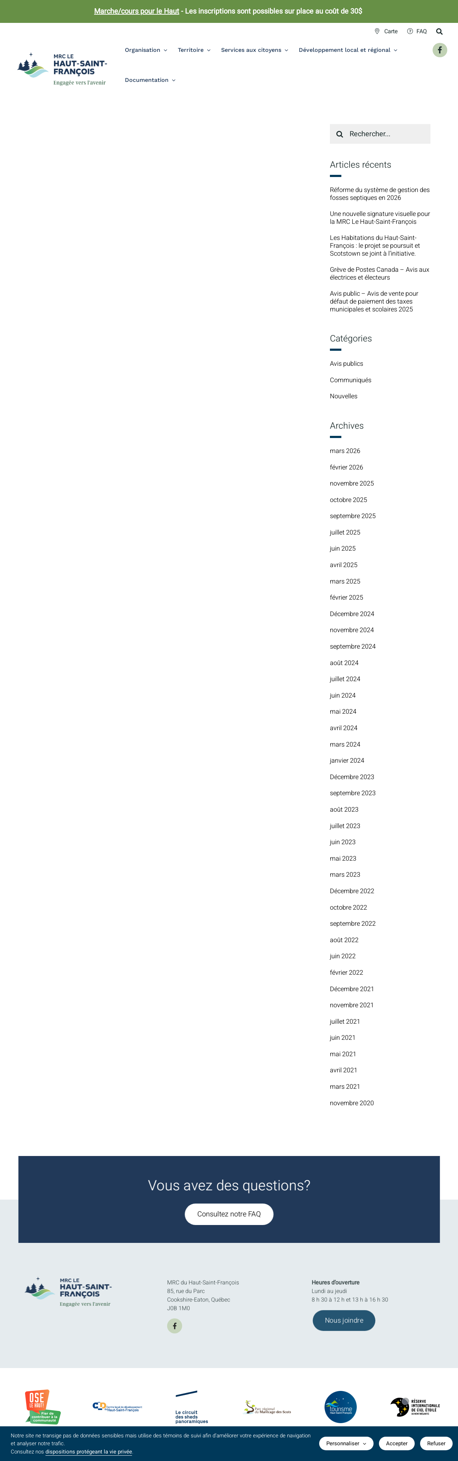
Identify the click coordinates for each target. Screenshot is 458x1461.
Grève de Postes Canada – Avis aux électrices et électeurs (379, 273)
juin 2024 (343, 695)
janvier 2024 (347, 761)
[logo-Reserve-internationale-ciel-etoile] (415, 1403)
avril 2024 (343, 728)
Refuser (436, 1443)
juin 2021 (343, 1038)
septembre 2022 (353, 924)
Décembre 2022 (352, 891)
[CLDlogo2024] (117, 1405)
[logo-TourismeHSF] (341, 1396)
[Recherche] (340, 134)
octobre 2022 (348, 907)
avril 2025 (343, 565)
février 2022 (346, 973)
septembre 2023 (353, 793)
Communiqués (350, 380)
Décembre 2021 (352, 989)
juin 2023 (343, 842)
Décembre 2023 (352, 777)
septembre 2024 (353, 646)
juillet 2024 (345, 679)
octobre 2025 (348, 500)
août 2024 (344, 663)
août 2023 (344, 810)
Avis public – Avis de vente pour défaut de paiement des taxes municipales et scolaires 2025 (374, 301)
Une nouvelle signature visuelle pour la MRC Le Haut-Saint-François (380, 218)
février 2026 (346, 467)
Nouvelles (343, 396)
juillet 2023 (345, 826)
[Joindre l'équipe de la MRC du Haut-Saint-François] (344, 1325)
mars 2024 (345, 744)
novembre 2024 (352, 630)
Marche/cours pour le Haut (136, 11)
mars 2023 (345, 875)
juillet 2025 (345, 532)
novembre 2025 (352, 483)
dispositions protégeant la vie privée (88, 1452)
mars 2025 (345, 581)
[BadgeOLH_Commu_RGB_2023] (43, 1392)
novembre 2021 (352, 1005)
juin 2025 (343, 549)
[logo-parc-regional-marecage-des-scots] (266, 1407)
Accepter (397, 1443)
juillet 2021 (345, 1022)
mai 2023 (343, 859)
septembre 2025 (353, 516)
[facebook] (174, 1330)
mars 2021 (345, 1087)
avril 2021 (343, 1070)
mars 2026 (345, 451)
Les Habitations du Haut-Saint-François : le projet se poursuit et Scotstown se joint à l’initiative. (375, 245)
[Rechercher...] (380, 134)
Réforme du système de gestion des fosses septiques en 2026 (380, 194)
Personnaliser (346, 1443)
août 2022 (344, 940)
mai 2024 (343, 712)
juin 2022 (343, 956)
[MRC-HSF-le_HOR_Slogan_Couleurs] (73, 1274)
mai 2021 (343, 1054)
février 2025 (346, 597)
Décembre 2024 (352, 614)
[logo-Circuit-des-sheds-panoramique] (192, 1396)
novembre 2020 (352, 1103)
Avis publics (346, 364)
